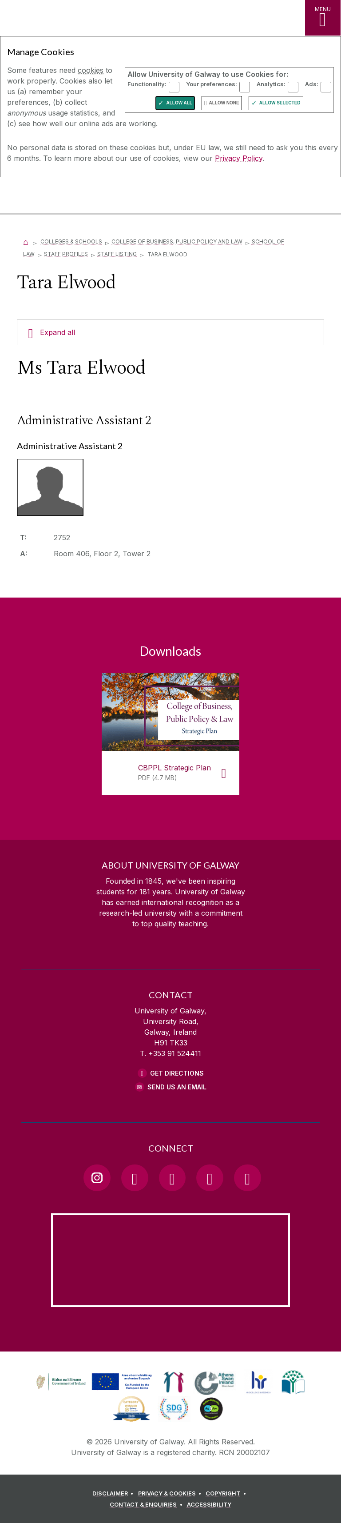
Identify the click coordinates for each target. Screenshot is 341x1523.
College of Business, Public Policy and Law (176, 241)
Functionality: (147, 84)
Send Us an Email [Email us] (176, 1087)
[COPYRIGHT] (227, 1495)
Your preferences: (211, 84)
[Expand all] (170, 332)
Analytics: (271, 84)
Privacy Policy (238, 158)
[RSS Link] (247, 1177)
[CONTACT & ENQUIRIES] (147, 1506)
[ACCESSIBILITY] (209, 1506)
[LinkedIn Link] (209, 1177)
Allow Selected (280, 102)
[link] (93, 1382)
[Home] (25, 241)
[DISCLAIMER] (114, 1495)
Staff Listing (117, 254)
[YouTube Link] (172, 1177)
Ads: (311, 84)
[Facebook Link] (134, 1177)
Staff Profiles (66, 254)
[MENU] (323, 18)
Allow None (224, 102)
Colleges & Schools (71, 241)
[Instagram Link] (96, 1177)
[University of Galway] (46, 196)
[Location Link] (170, 1300)
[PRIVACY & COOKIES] (171, 1495)
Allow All (179, 102)
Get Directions (177, 1073)
